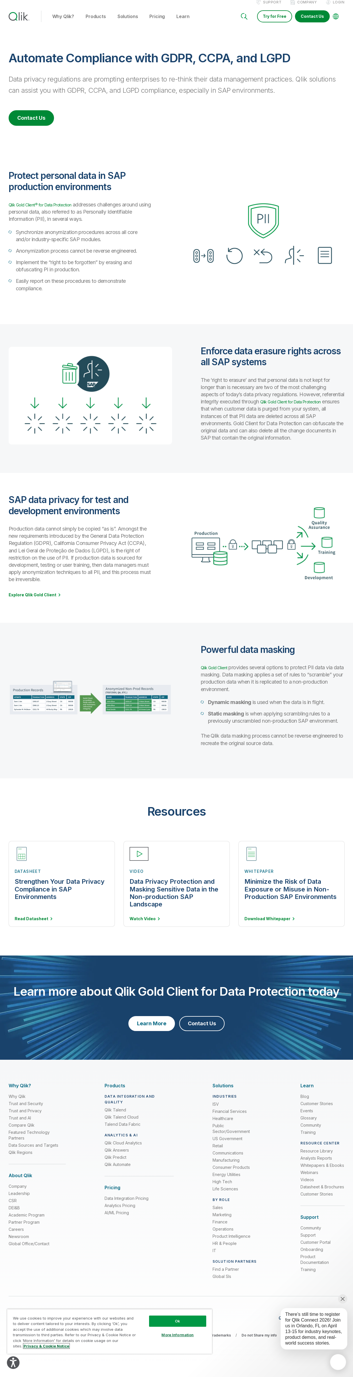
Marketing (222, 1220)
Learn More (151, 1029)
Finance (220, 1227)
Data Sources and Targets (33, 1151)
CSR (13, 1206)
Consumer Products (231, 1173)
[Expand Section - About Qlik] (20, 1181)
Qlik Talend (115, 1115)
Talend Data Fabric (122, 1130)
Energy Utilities (226, 1180)
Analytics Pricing (120, 1211)
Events (306, 1116)
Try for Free (274, 22)
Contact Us (312, 22)
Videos (307, 1185)
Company (307, 8)
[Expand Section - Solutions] (223, 1091)
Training (308, 1138)
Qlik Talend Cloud (121, 1123)
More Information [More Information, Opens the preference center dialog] (177, 1334)
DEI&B (14, 1214)
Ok (177, 1321)
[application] (338, 1362)
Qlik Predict (115, 1163)
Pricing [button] (157, 22)
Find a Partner (226, 1275)
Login (339, 8)
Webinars (309, 1178)
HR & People (225, 1249)
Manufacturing (226, 1166)
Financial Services (230, 1117)
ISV (216, 1110)
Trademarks (220, 1341)
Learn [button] (182, 22)
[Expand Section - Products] (115, 1091)
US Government (227, 1144)
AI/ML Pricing (117, 1219)
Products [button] (96, 22)
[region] (109, 1331)
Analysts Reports (316, 1164)
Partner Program (24, 1228)
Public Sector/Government (231, 1134)
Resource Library (316, 1156)
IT (214, 1256)
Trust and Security (26, 1109)
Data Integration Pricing (126, 1204)
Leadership (19, 1199)
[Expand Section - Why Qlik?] (20, 1091)
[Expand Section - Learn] (307, 1091)
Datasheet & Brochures (322, 1192)
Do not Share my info (259, 1341)
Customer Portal (315, 1248)
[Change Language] (336, 22)
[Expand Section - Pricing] (112, 1193)
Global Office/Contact (29, 1250)
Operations (223, 1235)
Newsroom (19, 1242)
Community (310, 1131)
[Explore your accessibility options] (13, 1362)
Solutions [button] (127, 22)
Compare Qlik (21, 1131)
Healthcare (223, 1124)
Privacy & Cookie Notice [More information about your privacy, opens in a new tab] (46, 1346)
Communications (228, 1158)
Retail (218, 1151)
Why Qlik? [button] (63, 22)
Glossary (308, 1123)
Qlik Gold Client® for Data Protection (49, 211)
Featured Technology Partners (29, 1141)
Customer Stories (316, 1109)
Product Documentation (314, 1265)
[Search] (244, 22)
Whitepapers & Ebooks (322, 1171)
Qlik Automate (118, 1170)
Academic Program (27, 1221)
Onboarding (311, 1255)
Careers (16, 1235)
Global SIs (222, 1282)
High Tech (222, 1187)
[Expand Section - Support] (309, 1223)
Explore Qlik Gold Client (32, 601)
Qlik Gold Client (218, 673)
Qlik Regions (20, 1158)
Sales (218, 1213)
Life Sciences (225, 1194)
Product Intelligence (231, 1242)
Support (272, 8)
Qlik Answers (117, 1156)
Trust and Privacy (25, 1116)
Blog (304, 1102)
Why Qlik (17, 1102)
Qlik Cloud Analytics (123, 1148)
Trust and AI (20, 1123)
